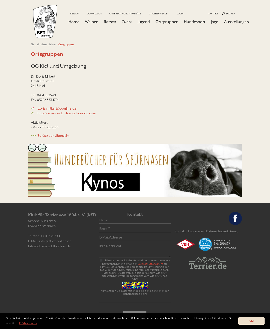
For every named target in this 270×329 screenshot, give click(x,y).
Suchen (230, 13)
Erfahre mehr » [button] (28, 323)
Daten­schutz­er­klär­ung (150, 263)
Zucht (127, 21)
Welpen (91, 21)
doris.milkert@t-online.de (57, 108)
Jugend (144, 21)
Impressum (196, 231)
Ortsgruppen (166, 21)
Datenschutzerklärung (222, 231)
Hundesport (194, 21)
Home (73, 21)
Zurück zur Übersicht (53, 136)
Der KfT (75, 13)
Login (180, 13)
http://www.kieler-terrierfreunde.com (67, 113)
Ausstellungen (236, 21)
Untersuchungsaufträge (125, 13)
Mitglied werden (158, 13)
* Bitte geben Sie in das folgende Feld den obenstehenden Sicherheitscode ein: (135, 292)
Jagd (214, 21)
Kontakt (213, 13)
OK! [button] (251, 320)
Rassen (110, 21)
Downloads (94, 13)
